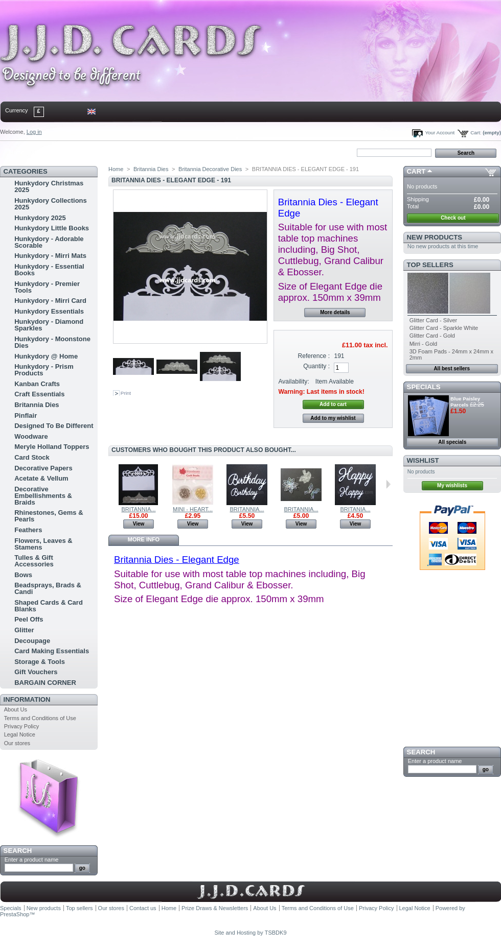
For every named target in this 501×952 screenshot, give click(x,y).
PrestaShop (14, 914)
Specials (424, 387)
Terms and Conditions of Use (40, 718)
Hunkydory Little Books (51, 228)
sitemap (84, 152)
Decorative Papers (43, 468)
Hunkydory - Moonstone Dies (52, 342)
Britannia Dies (36, 405)
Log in (34, 132)
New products (434, 237)
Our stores (17, 743)
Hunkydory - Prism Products (44, 370)
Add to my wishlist (332, 418)
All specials (452, 442)
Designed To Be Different (53, 426)
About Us (15, 709)
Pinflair (25, 415)
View (139, 524)
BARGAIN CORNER (45, 682)
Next (388, 484)
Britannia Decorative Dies (210, 169)
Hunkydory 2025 (39, 218)
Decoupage (32, 641)
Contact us (142, 908)
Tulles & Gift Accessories (34, 561)
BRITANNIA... (138, 509)
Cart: (475, 132)
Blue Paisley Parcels (465, 402)
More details (335, 312)
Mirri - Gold (423, 344)
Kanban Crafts (37, 384)
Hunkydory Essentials (49, 311)
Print (126, 393)
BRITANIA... (355, 509)
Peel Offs (28, 619)
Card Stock (32, 457)
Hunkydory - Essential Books (49, 270)
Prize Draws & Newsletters (214, 908)
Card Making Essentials (51, 651)
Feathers (28, 530)
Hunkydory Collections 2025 (50, 204)
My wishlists (452, 485)
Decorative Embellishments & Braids (43, 495)
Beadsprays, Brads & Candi (47, 588)
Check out (453, 218)
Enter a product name (32, 859)
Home (16, 152)
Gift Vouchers (35, 672)
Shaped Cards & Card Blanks (48, 606)
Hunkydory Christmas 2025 (48, 186)
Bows (23, 575)
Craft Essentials (39, 394)
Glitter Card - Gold (432, 335)
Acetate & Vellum (41, 478)
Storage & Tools (39, 661)
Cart (416, 171)
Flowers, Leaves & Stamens (43, 544)
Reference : (314, 356)
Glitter (24, 630)
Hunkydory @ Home (46, 356)
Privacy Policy (21, 726)
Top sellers (430, 265)
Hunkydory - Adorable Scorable (48, 242)
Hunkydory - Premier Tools (47, 287)
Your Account (439, 132)
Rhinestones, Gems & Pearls (48, 516)
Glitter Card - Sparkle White (443, 328)
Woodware (31, 436)
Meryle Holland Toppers (51, 446)
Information (27, 699)
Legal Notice (19, 734)
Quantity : (316, 366)
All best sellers (452, 368)
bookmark (118, 152)
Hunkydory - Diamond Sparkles (48, 325)
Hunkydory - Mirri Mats (50, 255)
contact (50, 152)
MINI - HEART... (193, 509)
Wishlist (423, 460)
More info (144, 539)
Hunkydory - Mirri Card (50, 300)
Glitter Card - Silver (433, 320)
